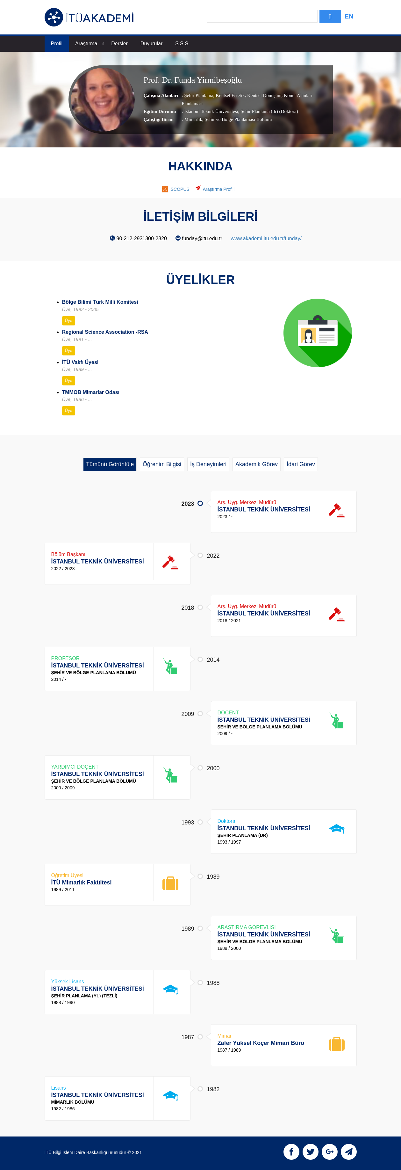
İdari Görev (301, 464)
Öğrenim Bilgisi (162, 464)
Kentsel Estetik (229, 95)
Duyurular (151, 43)
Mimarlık (193, 119)
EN (349, 16)
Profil (56, 43)
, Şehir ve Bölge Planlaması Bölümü (237, 119)
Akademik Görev (256, 464)
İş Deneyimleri (208, 464)
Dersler (119, 43)
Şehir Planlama (198, 95)
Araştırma (89, 43)
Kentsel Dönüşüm (264, 95)
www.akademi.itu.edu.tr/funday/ (266, 238)
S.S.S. (182, 43)
